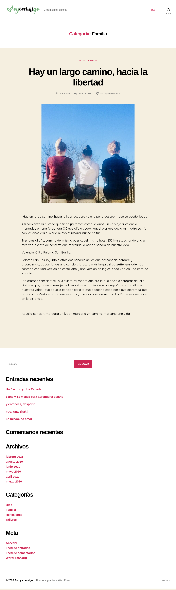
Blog (153, 10)
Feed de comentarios (20, 554)
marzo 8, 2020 (85, 95)
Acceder (11, 544)
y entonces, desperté (20, 405)
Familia (92, 62)
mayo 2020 (13, 473)
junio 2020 (13, 468)
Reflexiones (14, 516)
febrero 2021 (14, 458)
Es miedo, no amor (19, 420)
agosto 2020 (14, 463)
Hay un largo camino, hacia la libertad (88, 78)
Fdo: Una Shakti (17, 413)
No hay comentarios (110, 95)
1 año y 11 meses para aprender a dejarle (34, 398)
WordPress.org (16, 559)
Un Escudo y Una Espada (23, 390)
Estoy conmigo (24, 581)
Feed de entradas (18, 549)
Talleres (11, 521)
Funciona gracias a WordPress (53, 581)
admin (67, 95)
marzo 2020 (14, 483)
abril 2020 (12, 478)
